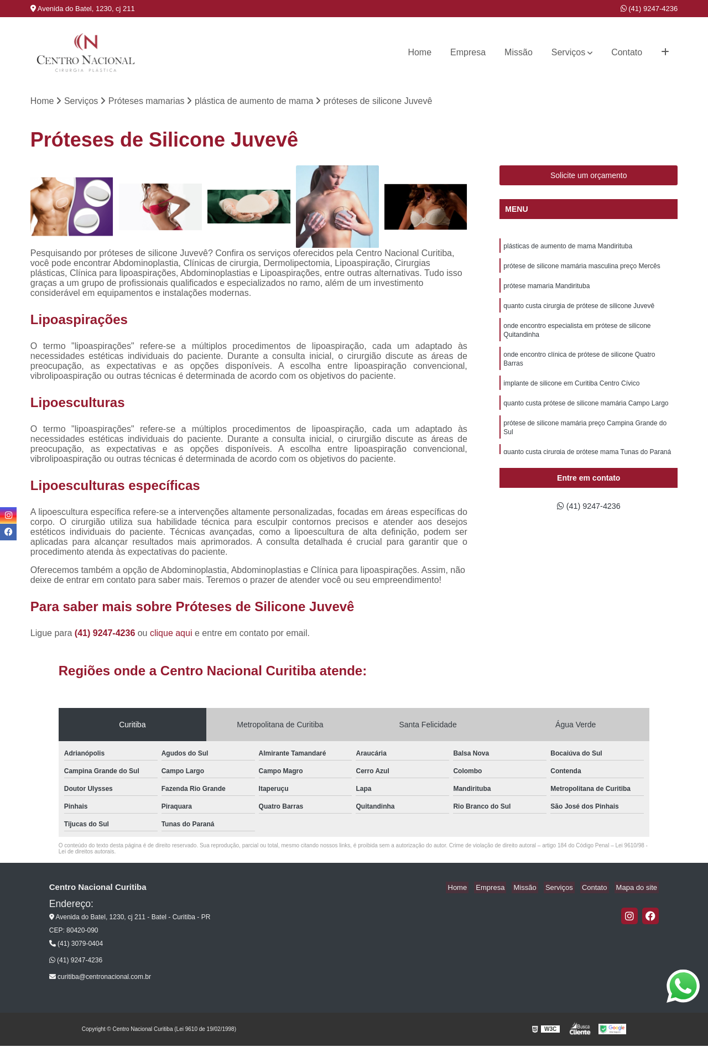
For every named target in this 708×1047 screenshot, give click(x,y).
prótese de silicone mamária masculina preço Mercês (581, 269)
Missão (518, 52)
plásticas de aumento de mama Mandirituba (567, 248)
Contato (626, 52)
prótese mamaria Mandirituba (546, 290)
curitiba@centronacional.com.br (100, 978)
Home (419, 52)
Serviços (568, 52)
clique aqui (171, 634)
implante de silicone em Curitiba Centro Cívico (571, 394)
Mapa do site (638, 888)
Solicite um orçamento (588, 176)
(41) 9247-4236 (649, 8)
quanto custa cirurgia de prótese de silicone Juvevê (578, 311)
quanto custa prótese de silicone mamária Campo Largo (585, 415)
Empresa (468, 52)
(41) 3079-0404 (76, 945)
